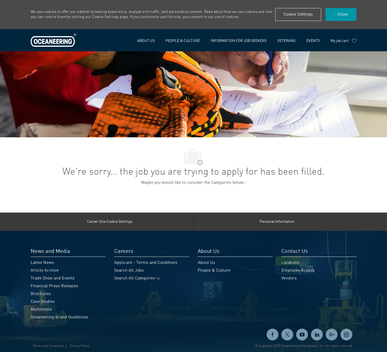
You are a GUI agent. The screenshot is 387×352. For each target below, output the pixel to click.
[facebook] (272, 334)
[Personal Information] (277, 222)
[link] (53, 40)
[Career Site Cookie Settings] (110, 222)
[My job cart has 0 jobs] (343, 41)
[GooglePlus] (332, 334)
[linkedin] (317, 334)
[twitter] (287, 334)
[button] (298, 14)
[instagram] (346, 334)
